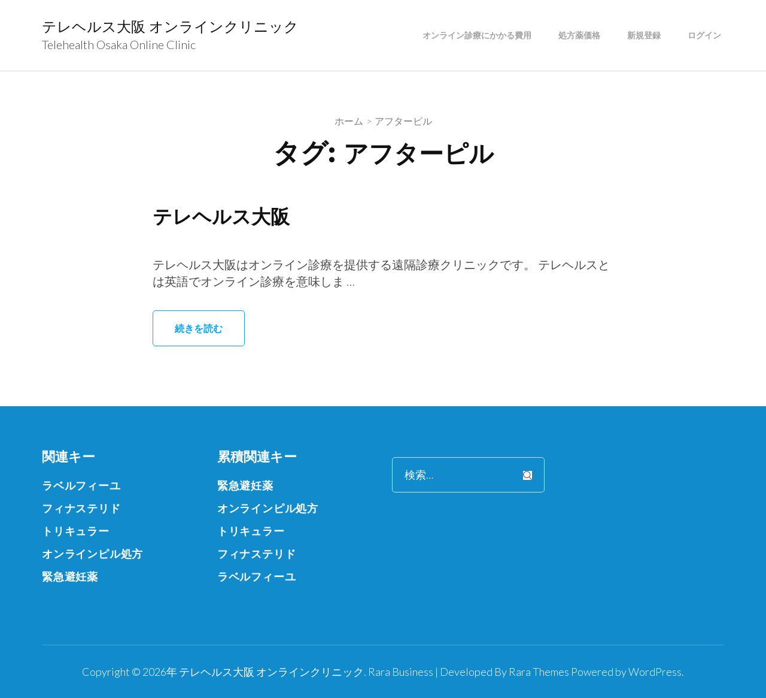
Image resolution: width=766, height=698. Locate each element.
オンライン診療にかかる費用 (476, 35)
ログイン (704, 35)
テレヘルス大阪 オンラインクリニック (170, 26)
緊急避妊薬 (70, 576)
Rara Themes (539, 671)
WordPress (655, 671)
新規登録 (644, 35)
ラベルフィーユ (81, 485)
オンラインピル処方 (92, 553)
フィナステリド (81, 508)
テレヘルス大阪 (221, 216)
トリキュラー (76, 530)
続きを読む (199, 328)
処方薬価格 (579, 35)
